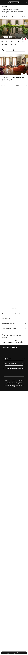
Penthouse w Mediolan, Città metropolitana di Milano (13, 187)
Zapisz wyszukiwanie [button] (14, 653)
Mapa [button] (4, 17)
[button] (26, 2)
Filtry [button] (14, 17)
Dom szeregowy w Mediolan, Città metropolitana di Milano (10, 114)
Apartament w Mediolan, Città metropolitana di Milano (13, 261)
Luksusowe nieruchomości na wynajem (12, 608)
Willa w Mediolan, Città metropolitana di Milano (14, 41)
